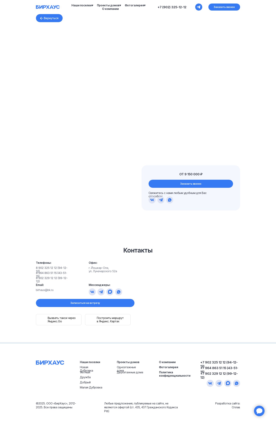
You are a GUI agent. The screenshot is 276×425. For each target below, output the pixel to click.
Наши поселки (90, 362)
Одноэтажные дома (126, 368)
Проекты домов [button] (108, 5)
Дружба (85, 377)
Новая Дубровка (86, 368)
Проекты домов (128, 362)
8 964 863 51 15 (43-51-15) (51, 274)
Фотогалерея (168, 367)
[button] (224, 7)
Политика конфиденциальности (174, 373)
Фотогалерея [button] (134, 5)
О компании (110, 9)
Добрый (85, 382)
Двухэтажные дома (130, 372)
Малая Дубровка (91, 387)
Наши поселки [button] (81, 5)
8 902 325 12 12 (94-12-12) (51, 269)
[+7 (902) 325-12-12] (198, 7)
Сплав (236, 407)
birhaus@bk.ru (45, 290)
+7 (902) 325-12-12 (172, 7)
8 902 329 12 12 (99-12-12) (52, 279)
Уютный (85, 372)
